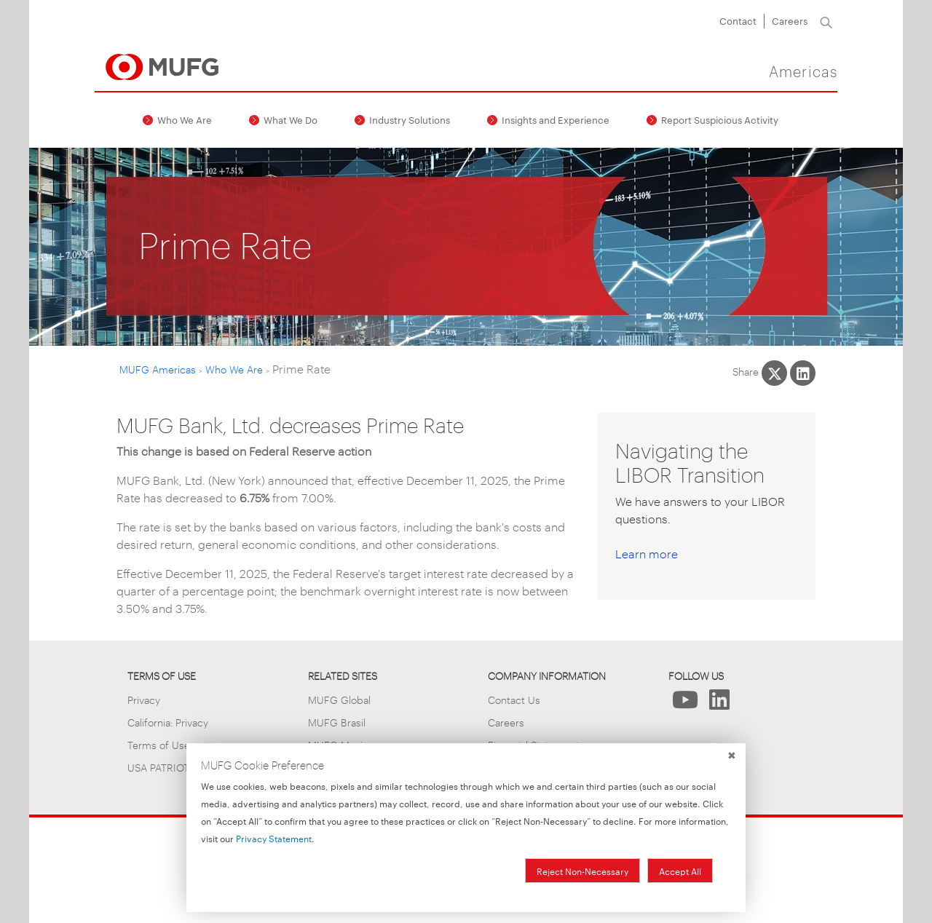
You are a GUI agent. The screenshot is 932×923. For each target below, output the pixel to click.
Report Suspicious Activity (719, 119)
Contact (738, 20)
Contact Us (514, 699)
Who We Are (184, 119)
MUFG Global (339, 699)
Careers (789, 20)
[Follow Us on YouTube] (685, 703)
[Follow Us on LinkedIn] (720, 703)
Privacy (143, 699)
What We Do (290, 119)
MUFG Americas (157, 369)
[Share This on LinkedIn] (803, 373)
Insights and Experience (555, 119)
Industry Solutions (409, 119)
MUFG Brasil (337, 722)
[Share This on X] (774, 373)
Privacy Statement (274, 837)
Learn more (646, 553)
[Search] (826, 21)
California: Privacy (167, 722)
